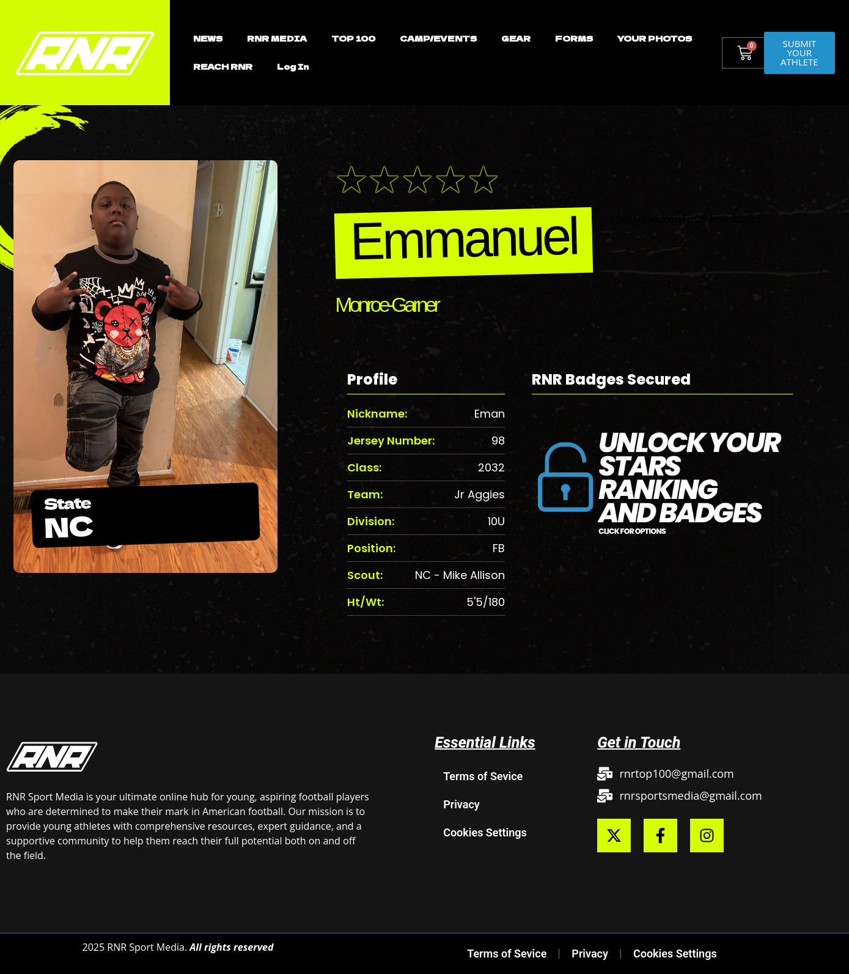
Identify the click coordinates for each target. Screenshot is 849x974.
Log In (293, 66)
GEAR (516, 38)
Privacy (461, 804)
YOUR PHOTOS (654, 38)
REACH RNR (222, 66)
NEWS (207, 38)
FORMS (574, 38)
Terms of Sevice (483, 776)
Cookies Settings (485, 832)
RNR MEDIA (277, 38)
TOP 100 (353, 38)
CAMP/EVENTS (438, 38)
